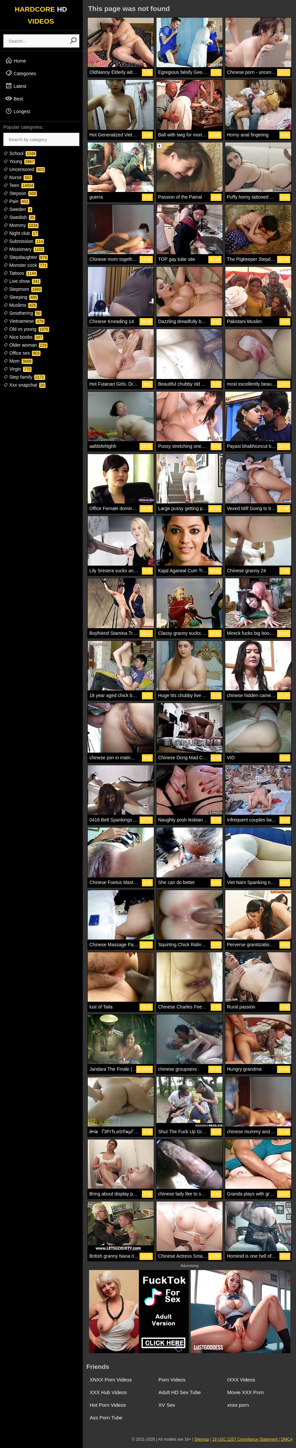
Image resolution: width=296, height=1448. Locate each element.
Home (15, 60)
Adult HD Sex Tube (179, 1392)
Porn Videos (171, 1379)
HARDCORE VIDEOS (41, 15)
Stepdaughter (25, 257)
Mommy (21, 225)
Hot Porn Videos (108, 1405)
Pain (16, 201)
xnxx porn (238, 1405)
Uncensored (24, 169)
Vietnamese (24, 321)
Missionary (23, 249)
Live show (22, 281)
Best (14, 98)
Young (19, 161)
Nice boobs (23, 337)
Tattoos (20, 273)
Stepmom (22, 289)
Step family (24, 377)
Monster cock (25, 265)
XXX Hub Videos (108, 1392)
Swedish (19, 217)
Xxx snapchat (24, 385)
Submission (23, 241)
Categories (20, 73)
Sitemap (201, 1439)
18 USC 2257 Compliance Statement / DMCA (252, 1439)
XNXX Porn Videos (111, 1379)
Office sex (22, 353)
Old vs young (26, 329)
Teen (18, 185)
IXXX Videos (241, 1379)
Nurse (17, 177)
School (19, 153)
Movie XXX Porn (245, 1392)
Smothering (22, 313)
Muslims (20, 305)
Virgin (17, 369)
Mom (18, 361)
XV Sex (166, 1405)
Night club (20, 233)
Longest (17, 111)
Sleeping (20, 297)
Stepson (20, 193)
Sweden (17, 209)
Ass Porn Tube (106, 1417)
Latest (15, 86)
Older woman (25, 345)
